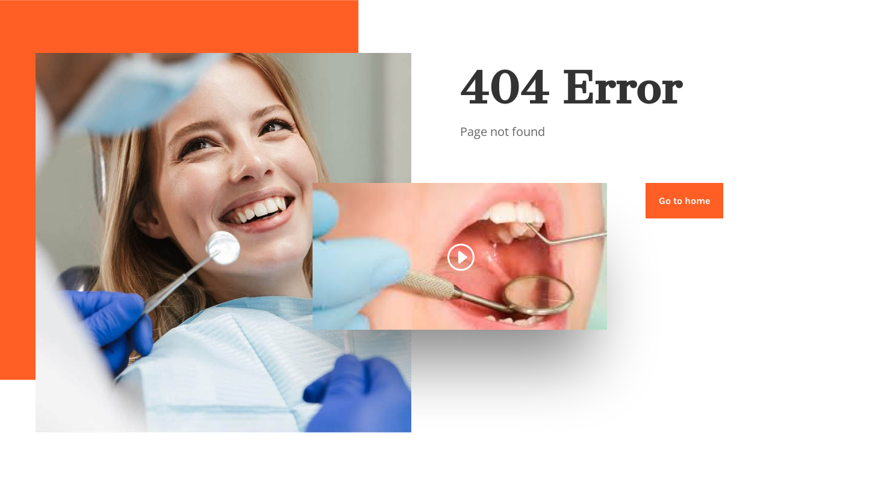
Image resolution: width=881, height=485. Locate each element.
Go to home (684, 200)
